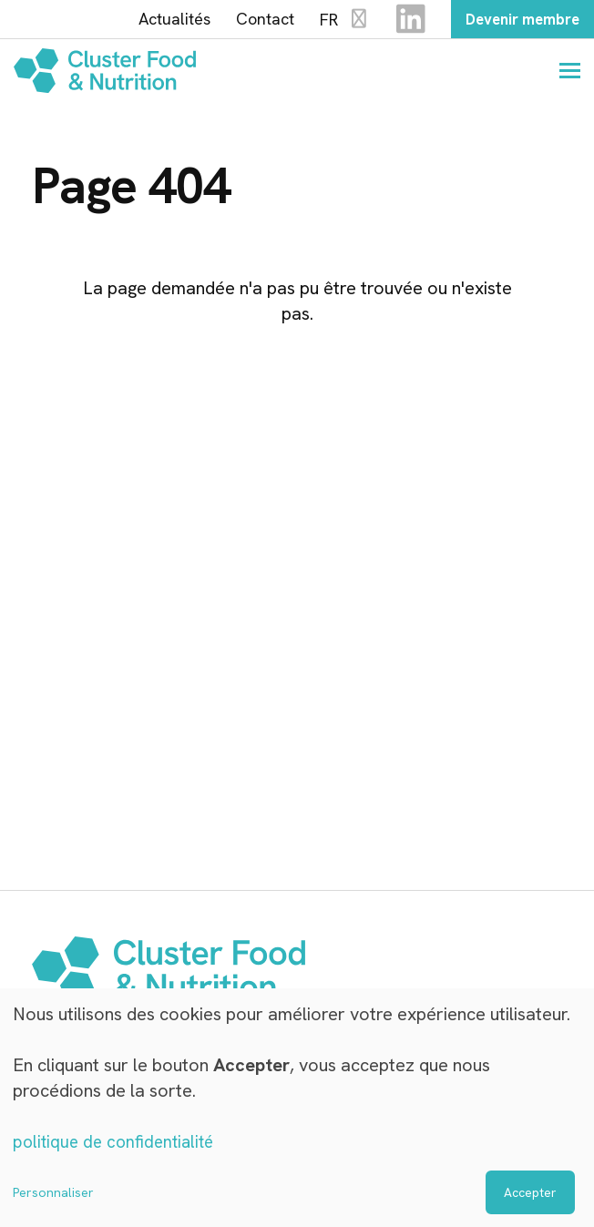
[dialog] (297, 1108)
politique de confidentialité (117, 1142)
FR (328, 21)
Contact (249, 21)
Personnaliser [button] (53, 1192)
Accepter (530, 1192)
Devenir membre (514, 20)
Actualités (158, 21)
